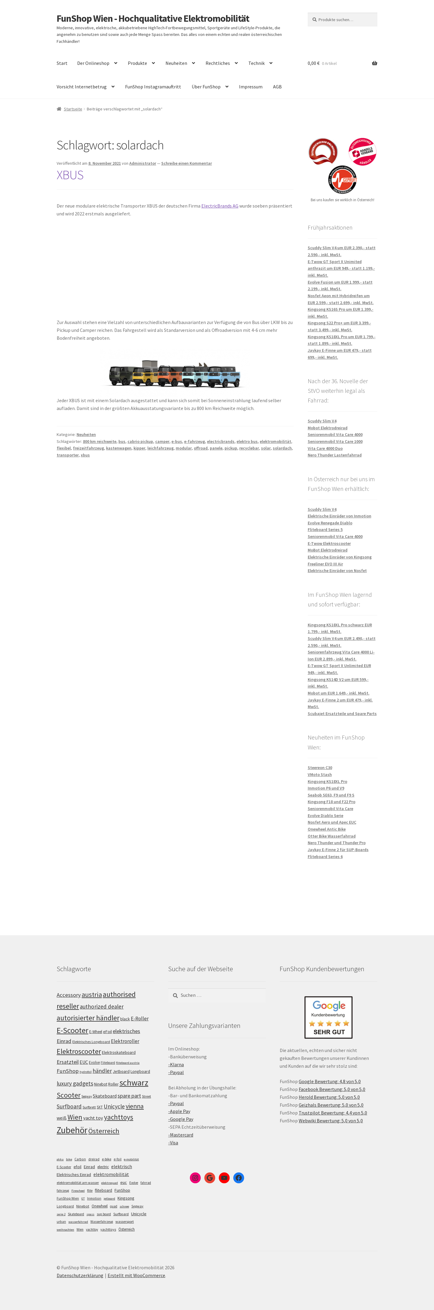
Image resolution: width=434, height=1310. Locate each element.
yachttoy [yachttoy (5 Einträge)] (92, 1229)
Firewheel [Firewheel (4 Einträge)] (78, 1191)
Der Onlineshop (93, 63)
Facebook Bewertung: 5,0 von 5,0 (332, 1089)
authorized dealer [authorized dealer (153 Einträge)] (102, 1006)
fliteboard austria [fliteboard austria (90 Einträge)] (128, 1063)
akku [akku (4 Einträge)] (60, 1159)
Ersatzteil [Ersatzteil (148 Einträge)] (68, 1061)
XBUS (70, 175)
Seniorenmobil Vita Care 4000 (335, 434)
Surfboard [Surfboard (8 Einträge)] (121, 1214)
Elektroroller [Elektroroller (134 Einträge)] (125, 1041)
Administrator (142, 163)
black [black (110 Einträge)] (125, 1019)
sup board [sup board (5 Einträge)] (104, 1214)
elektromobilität (275, 441)
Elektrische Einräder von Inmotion (339, 516)
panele (216, 448)
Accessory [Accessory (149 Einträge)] (69, 994)
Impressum (251, 87)
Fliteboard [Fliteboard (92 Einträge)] (108, 1062)
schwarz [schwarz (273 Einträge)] (133, 1082)
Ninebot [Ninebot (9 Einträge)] (82, 1206)
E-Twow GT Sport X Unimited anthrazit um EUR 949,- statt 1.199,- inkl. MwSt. (341, 268)
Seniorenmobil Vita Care (330, 808)
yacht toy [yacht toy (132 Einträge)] (93, 1118)
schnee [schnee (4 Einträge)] (124, 1206)
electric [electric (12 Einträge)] (103, 1166)
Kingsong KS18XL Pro (327, 781)
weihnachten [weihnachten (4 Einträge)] (65, 1230)
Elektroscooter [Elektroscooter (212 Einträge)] (79, 1051)
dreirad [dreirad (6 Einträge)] (93, 1159)
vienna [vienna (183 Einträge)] (135, 1106)
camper (162, 441)
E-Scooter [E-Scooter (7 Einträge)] (64, 1167)
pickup (231, 448)
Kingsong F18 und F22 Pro (331, 801)
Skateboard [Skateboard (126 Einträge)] (105, 1096)
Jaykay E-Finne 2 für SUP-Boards (338, 849)
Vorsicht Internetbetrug (82, 87)
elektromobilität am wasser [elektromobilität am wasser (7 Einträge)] (78, 1182)
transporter (68, 455)
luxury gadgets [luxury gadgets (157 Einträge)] (75, 1083)
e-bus (176, 441)
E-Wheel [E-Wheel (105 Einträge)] (95, 1031)
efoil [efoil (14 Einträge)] (77, 1166)
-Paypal (176, 1072)
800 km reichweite (99, 441)
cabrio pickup (140, 441)
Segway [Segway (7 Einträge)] (137, 1206)
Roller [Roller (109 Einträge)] (113, 1084)
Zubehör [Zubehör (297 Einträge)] (72, 1130)
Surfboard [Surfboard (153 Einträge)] (69, 1106)
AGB (277, 87)
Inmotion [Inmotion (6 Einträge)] (94, 1198)
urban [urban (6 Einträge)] (61, 1221)
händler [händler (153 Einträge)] (102, 1070)
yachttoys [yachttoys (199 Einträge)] (118, 1117)
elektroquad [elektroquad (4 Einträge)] (109, 1183)
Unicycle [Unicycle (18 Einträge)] (138, 1213)
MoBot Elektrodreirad (328, 550)
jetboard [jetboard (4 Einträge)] (109, 1198)
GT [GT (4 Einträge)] (83, 1198)
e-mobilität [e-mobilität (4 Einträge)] (131, 1159)
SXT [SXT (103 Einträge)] (100, 1107)
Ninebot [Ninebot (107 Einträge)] (100, 1084)
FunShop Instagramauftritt (153, 87)
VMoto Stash (320, 774)
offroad (201, 448)
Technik (256, 63)
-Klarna (176, 1064)
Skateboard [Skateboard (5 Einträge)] (76, 1214)
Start (62, 63)
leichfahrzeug (160, 448)
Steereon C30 (320, 767)
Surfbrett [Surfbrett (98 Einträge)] (89, 1107)
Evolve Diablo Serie (325, 815)
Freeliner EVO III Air (325, 564)
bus (121, 441)
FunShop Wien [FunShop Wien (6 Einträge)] (68, 1198)
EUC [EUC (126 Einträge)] (84, 1062)
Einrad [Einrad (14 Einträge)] (89, 1166)
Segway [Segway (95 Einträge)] (86, 1096)
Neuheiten (176, 63)
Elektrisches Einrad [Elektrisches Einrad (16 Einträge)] (74, 1174)
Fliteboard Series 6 (325, 856)
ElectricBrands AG (219, 206)
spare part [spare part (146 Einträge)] (129, 1095)
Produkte (137, 63)
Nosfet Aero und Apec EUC (332, 822)
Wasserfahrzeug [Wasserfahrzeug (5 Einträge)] (101, 1221)
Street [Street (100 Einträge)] (146, 1096)
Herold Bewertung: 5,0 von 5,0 (329, 1097)
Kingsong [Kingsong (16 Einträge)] (126, 1198)
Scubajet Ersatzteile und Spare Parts (342, 713)
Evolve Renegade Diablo (330, 523)
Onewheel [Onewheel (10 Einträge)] (100, 1206)
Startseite (73, 109)
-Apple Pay (179, 1111)
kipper (139, 448)
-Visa (173, 1143)
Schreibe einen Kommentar (186, 163)
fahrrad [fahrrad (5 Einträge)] (145, 1183)
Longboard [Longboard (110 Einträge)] (140, 1071)
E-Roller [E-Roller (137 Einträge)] (140, 1018)
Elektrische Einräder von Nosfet (337, 570)
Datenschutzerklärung (80, 1275)
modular (184, 448)
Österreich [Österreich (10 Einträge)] (126, 1229)
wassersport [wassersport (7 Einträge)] (124, 1221)
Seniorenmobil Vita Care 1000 (335, 441)
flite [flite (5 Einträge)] (90, 1190)
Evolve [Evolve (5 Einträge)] (133, 1183)
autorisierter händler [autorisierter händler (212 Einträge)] (88, 1017)
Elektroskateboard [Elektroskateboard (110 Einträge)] (119, 1052)
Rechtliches (218, 63)
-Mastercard (180, 1135)
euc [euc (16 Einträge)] (123, 1182)
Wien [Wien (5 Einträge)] (80, 1229)
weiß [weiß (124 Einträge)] (62, 1118)
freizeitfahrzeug (88, 448)
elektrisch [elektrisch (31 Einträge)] (121, 1166)
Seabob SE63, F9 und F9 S (331, 795)
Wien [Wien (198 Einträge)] (75, 1117)
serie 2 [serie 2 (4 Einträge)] (61, 1214)
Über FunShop (206, 87)
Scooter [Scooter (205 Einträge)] (68, 1095)
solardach (282, 448)
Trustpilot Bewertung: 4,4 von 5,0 (333, 1113)
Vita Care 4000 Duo (325, 448)
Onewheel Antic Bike (327, 829)
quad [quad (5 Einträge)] (113, 1206)
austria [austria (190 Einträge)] (92, 994)
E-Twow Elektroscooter (329, 543)
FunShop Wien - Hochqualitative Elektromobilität (153, 18)
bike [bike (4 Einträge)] (69, 1159)
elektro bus (247, 441)
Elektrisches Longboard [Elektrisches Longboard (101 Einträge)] (91, 1041)
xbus (85, 455)
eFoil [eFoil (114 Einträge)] (107, 1031)
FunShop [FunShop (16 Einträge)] (122, 1190)
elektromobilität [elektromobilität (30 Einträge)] (111, 1174)
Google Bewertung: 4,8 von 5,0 (330, 1081)
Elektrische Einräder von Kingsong (340, 557)
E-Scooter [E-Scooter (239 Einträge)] (72, 1030)
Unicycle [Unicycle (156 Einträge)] (114, 1106)
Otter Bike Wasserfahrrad (332, 836)
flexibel (64, 448)
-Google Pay (180, 1119)
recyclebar (249, 448)
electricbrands (220, 441)
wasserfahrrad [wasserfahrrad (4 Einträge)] (78, 1222)
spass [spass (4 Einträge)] (90, 1214)
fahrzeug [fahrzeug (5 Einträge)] (63, 1190)
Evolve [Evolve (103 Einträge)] (94, 1062)
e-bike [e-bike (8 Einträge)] (106, 1159)
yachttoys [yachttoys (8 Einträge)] (108, 1229)
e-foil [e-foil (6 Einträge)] (117, 1159)
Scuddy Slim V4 (322, 421)
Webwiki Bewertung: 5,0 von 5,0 (331, 1121)
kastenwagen (118, 448)
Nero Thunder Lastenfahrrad (335, 455)
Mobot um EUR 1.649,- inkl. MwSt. (339, 693)
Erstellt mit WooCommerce (136, 1275)
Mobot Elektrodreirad (328, 428)
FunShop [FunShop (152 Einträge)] (68, 1070)
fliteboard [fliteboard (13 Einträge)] (103, 1190)
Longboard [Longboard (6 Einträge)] (65, 1206)
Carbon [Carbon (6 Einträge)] (80, 1159)
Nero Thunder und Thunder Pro (337, 842)
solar (266, 448)
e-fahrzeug (194, 441)
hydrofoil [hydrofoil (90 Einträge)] (86, 1072)
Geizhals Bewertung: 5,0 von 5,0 (331, 1105)
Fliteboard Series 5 (325, 529)
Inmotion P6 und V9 (326, 788)
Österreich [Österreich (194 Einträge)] (103, 1131)
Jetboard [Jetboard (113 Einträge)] (121, 1071)
